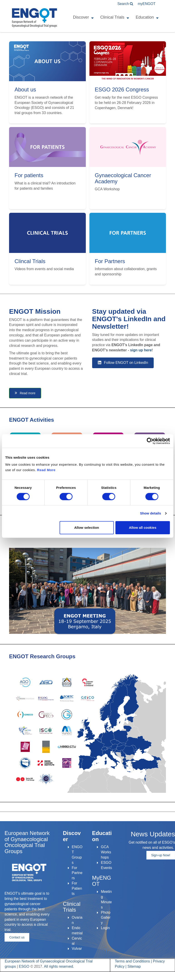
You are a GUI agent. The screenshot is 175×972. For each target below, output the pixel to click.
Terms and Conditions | (134, 961)
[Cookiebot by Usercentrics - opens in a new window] (150, 441)
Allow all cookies (142, 527)
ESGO (24, 966)
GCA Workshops (106, 852)
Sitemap (134, 966)
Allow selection (86, 527)
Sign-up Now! (160, 855)
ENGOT (146, 4)
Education (145, 17)
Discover (81, 17)
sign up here (141, 350)
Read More (46, 470)
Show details (150, 513)
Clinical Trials (112, 17)
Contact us (17, 937)
